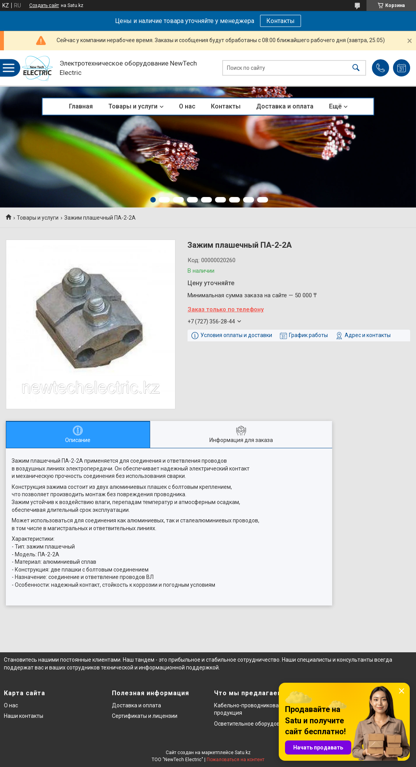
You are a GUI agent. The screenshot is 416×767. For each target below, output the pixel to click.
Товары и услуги (133, 106)
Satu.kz (243, 752)
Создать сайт (44, 5)
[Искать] (356, 68)
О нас (187, 106)
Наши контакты (23, 716)
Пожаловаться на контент (235, 759)
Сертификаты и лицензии (144, 716)
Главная (81, 106)
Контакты (280, 21)
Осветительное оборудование (253, 724)
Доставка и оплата (284, 106)
